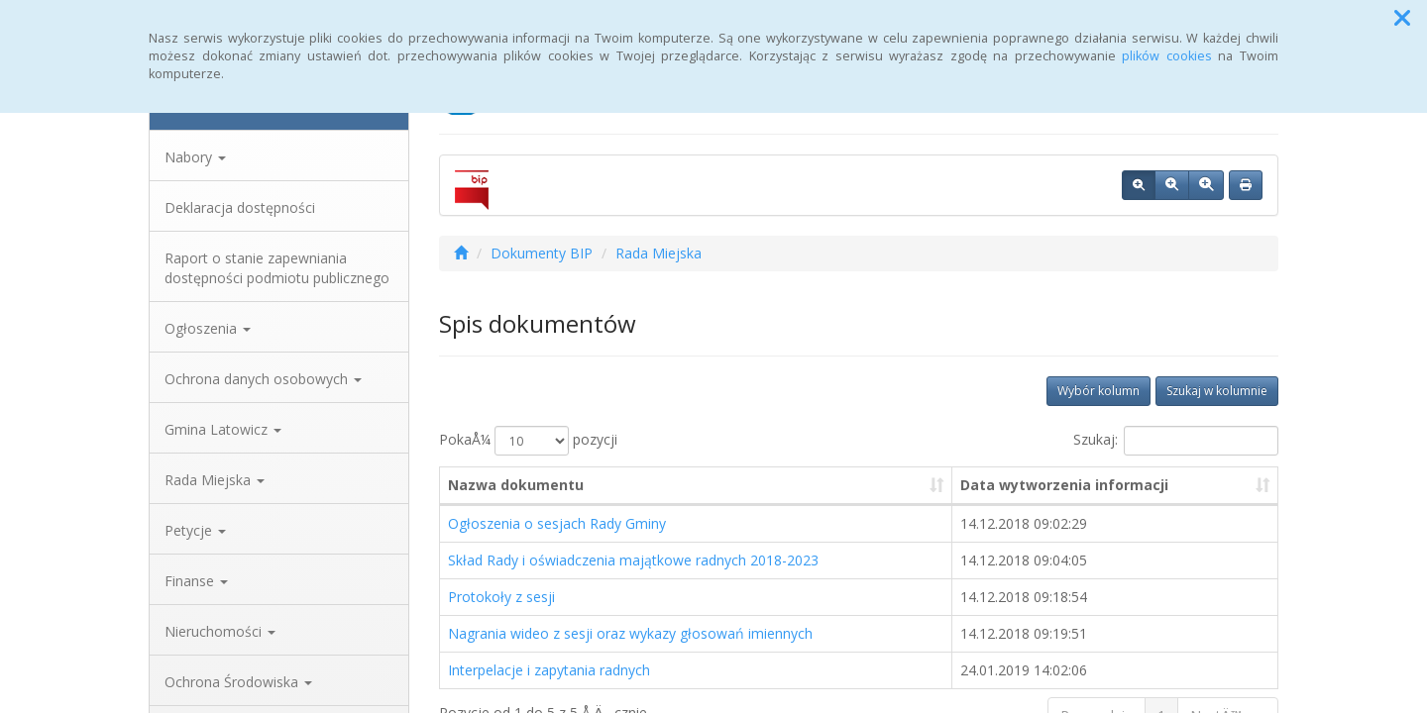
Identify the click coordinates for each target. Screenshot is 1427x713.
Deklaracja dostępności (240, 207)
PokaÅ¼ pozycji (528, 441)
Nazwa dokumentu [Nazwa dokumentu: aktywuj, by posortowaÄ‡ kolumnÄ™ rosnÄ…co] (516, 484)
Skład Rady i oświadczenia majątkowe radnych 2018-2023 (633, 560)
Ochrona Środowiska (238, 681)
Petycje (195, 530)
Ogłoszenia (208, 328)
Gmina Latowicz (223, 429)
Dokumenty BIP (542, 253)
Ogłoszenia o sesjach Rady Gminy (557, 523)
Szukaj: (1175, 441)
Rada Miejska (215, 479)
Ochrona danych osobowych (263, 378)
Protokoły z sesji (501, 596)
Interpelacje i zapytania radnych (549, 670)
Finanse (196, 580)
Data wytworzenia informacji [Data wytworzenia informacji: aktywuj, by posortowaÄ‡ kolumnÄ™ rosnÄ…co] (1064, 484)
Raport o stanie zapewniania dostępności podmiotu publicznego (277, 268)
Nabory (195, 157)
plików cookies (1167, 56)
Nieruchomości (220, 631)
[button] (1402, 18)
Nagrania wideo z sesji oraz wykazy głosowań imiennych (630, 633)
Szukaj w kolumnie (1216, 390)
